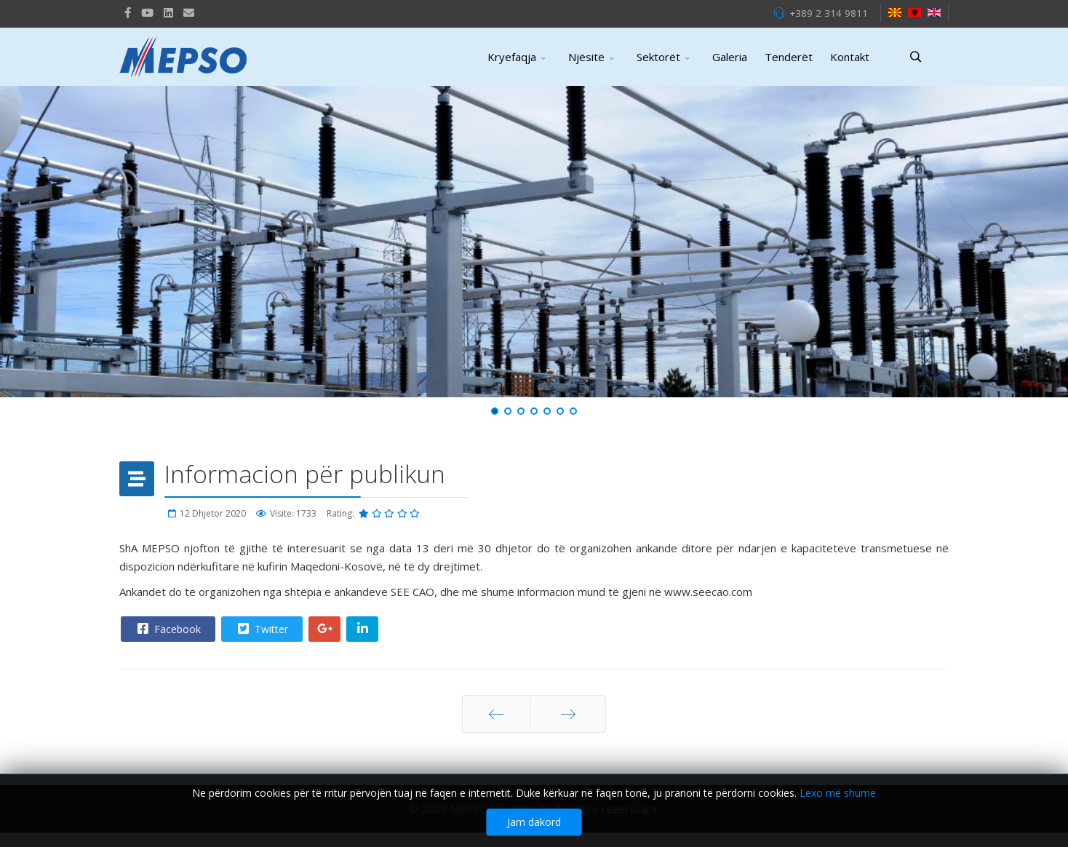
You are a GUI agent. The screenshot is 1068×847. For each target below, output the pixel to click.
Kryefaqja (511, 56)
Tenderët (789, 56)
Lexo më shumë (838, 794)
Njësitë (586, 56)
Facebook (167, 628)
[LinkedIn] (168, 12)
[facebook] (127, 12)
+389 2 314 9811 (828, 13)
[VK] (188, 12)
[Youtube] (147, 12)
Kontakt (849, 56)
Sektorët (658, 56)
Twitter (261, 628)
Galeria (729, 56)
